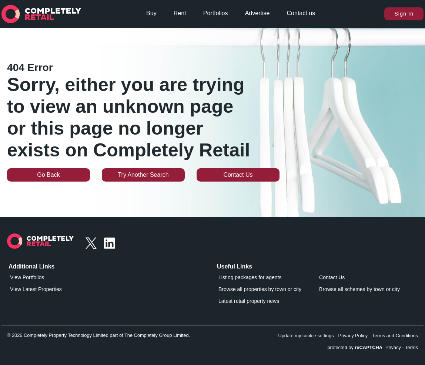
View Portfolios (27, 277)
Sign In (404, 14)
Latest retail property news (248, 301)
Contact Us (237, 175)
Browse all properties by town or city (259, 289)
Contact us (301, 13)
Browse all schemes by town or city (359, 289)
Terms (411, 347)
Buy (151, 13)
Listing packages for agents (249, 277)
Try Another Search (143, 175)
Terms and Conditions (395, 335)
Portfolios (215, 13)
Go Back (48, 175)
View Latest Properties (36, 289)
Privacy (393, 347)
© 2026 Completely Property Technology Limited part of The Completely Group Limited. (98, 335)
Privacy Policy (353, 335)
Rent (180, 13)
